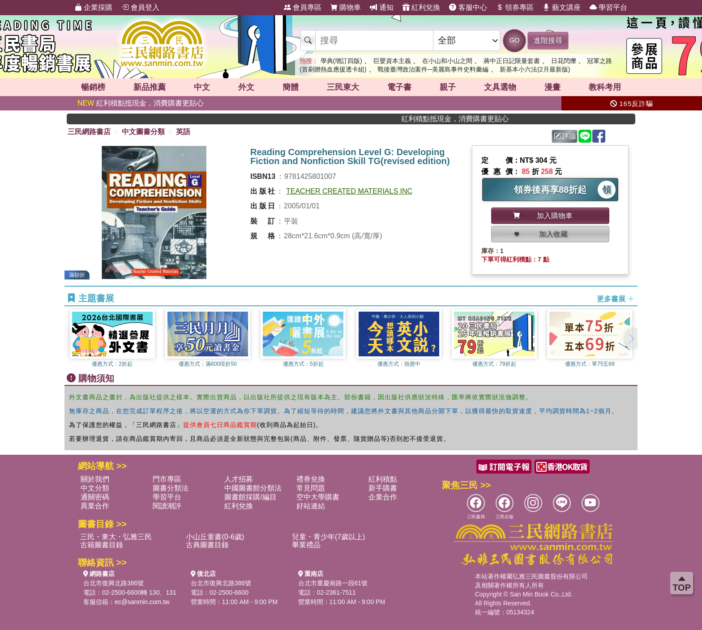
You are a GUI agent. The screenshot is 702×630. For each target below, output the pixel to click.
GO (514, 40)
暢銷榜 (93, 87)
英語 (183, 131)
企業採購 (93, 7)
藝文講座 (561, 7)
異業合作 (95, 506)
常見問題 (310, 488)
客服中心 (468, 7)
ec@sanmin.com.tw (142, 601)
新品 (149, 87)
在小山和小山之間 (447, 60)
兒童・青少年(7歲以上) (328, 537)
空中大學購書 (317, 497)
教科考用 (605, 87)
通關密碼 (95, 497)
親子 (448, 87)
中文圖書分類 (143, 131)
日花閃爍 (563, 60)
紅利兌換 (421, 7)
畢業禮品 (306, 545)
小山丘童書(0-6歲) (215, 537)
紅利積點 (382, 479)
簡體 (291, 87)
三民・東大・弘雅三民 (116, 537)
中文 (202, 87)
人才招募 (238, 479)
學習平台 (608, 7)
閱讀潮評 (167, 506)
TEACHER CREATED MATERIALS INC (349, 191)
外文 (246, 87)
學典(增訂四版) (341, 60)
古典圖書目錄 (207, 545)
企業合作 (382, 497)
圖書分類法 (170, 488)
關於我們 (95, 479)
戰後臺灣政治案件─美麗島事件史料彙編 (432, 69)
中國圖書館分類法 (253, 488)
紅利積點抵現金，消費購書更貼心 (140, 103)
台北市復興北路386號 (113, 583)
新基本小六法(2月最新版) (535, 69)
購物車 (345, 7)
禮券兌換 (310, 479)
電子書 (399, 87)
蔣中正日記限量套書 (512, 60)
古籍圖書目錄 (101, 545)
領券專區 (515, 7)
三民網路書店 (89, 131)
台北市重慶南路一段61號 (333, 583)
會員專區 (302, 7)
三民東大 (343, 87)
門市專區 (167, 479)
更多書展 (615, 298)
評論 (565, 136)
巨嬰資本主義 (392, 60)
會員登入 (140, 7)
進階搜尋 (548, 40)
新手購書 (382, 488)
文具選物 (500, 87)
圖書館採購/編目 (250, 497)
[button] (631, 338)
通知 (381, 7)
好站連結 (310, 506)
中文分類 (95, 488)
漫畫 (552, 87)
